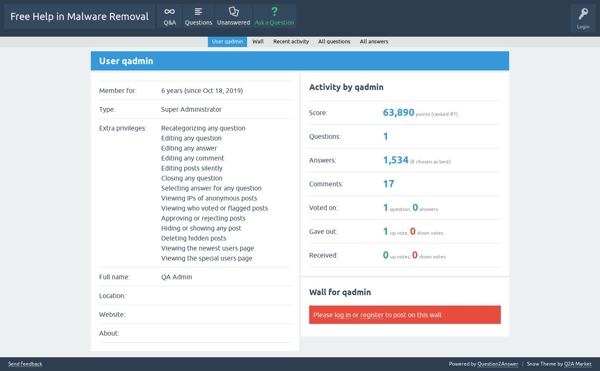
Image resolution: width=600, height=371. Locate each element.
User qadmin (227, 41)
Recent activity (291, 41)
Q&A (170, 22)
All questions (334, 41)
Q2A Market (578, 364)
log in (343, 314)
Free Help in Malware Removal (79, 16)
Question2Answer (498, 364)
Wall (258, 41)
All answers (374, 41)
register (372, 314)
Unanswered (233, 22)
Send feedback (25, 364)
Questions (198, 22)
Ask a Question (274, 22)
